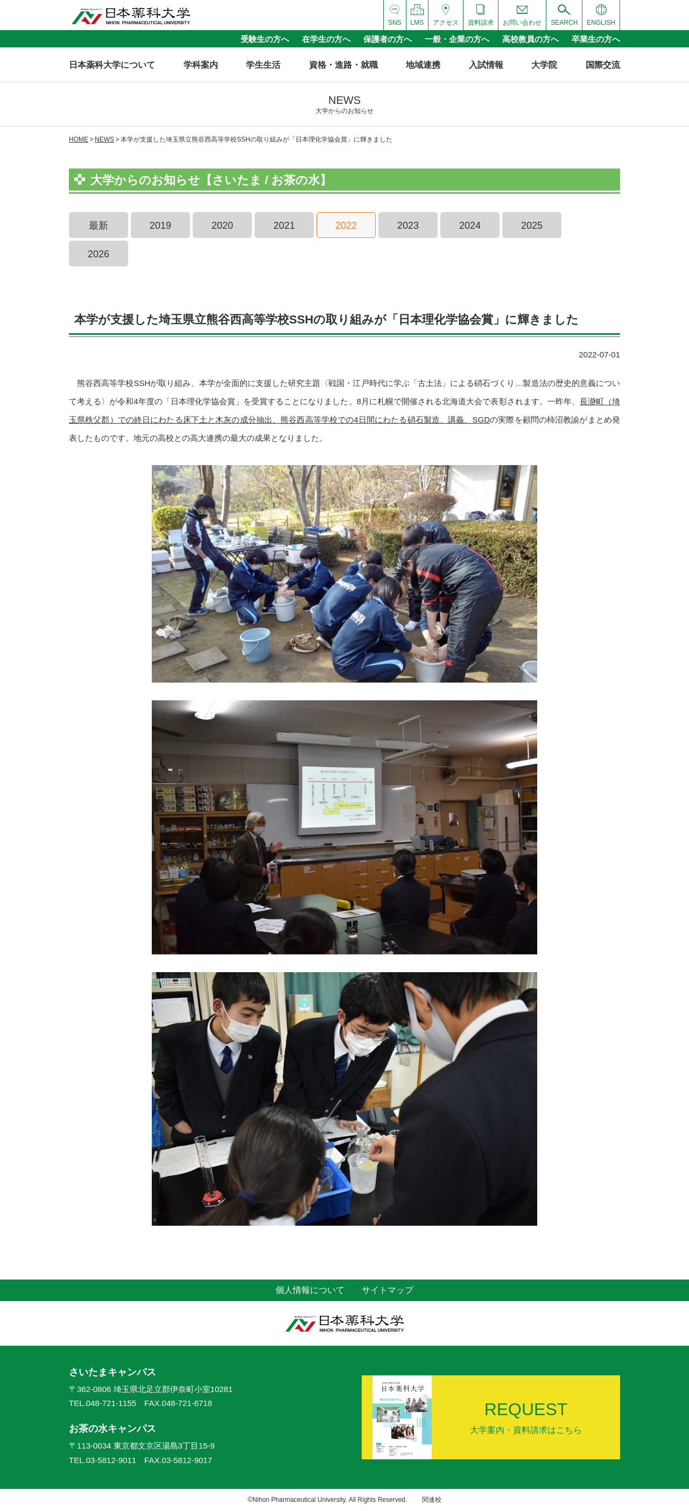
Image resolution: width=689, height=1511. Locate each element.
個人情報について (310, 1290)
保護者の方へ (387, 39)
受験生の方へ (265, 39)
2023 (408, 225)
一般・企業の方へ (457, 39)
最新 (98, 225)
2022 (346, 225)
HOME (78, 139)
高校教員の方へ (530, 39)
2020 (222, 225)
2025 (532, 225)
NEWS (104, 139)
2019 (160, 225)
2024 (470, 225)
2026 (98, 254)
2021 (284, 225)
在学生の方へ (326, 39)
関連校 (431, 1499)
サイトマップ (387, 1290)
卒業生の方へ (596, 39)
